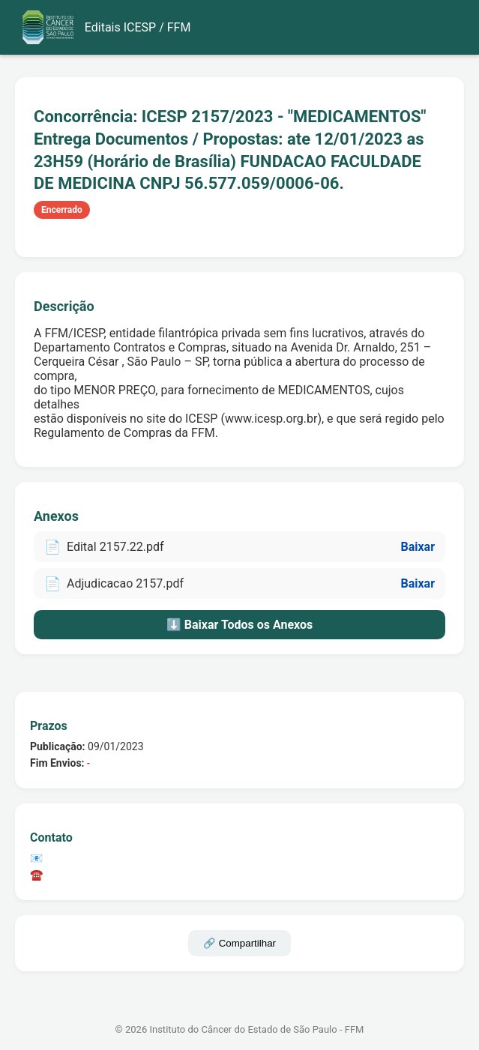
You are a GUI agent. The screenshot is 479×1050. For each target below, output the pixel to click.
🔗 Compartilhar (239, 943)
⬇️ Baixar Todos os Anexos (239, 625)
